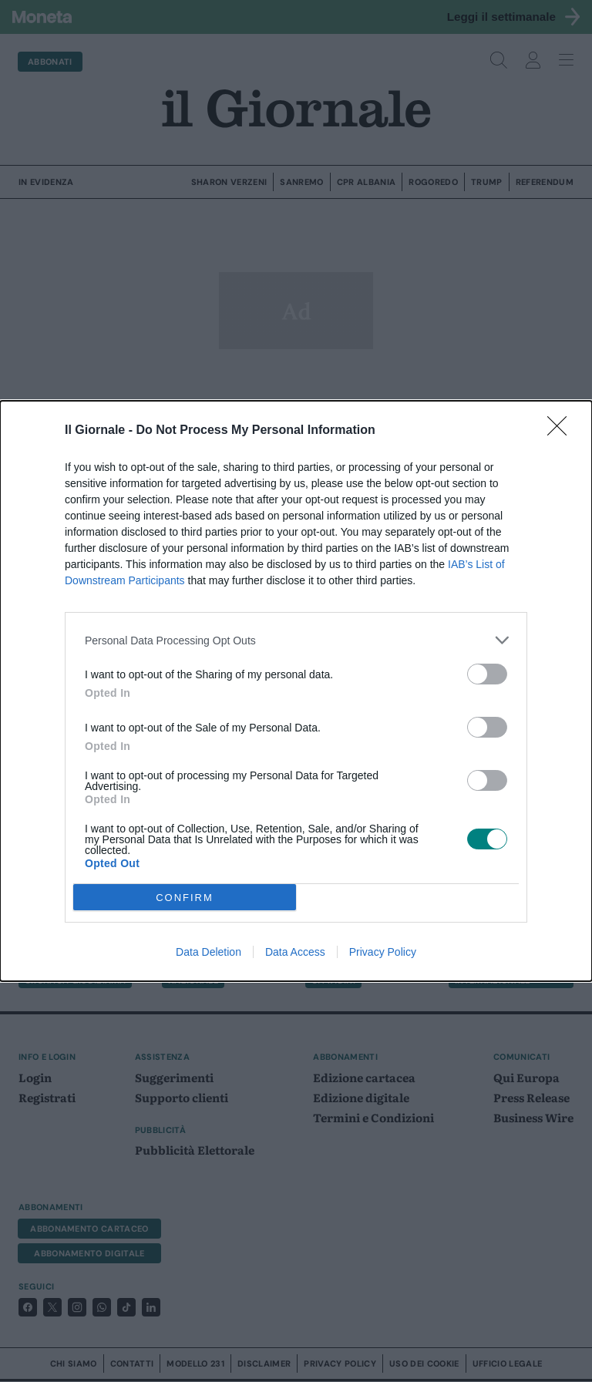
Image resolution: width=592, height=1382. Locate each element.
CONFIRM (185, 897)
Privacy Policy (382, 952)
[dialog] (296, 691)
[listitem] (296, 640)
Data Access (295, 952)
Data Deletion (208, 952)
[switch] (487, 674)
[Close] (562, 431)
